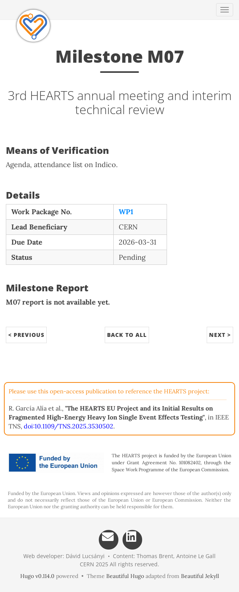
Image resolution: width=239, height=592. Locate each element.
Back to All (127, 334)
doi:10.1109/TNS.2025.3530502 (68, 426)
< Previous (26, 334)
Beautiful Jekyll (200, 576)
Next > (220, 334)
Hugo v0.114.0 (37, 576)
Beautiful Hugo (125, 576)
